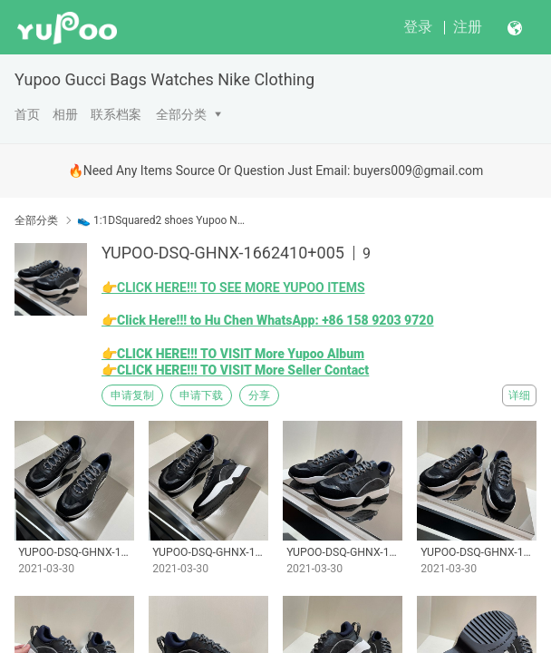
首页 (27, 114)
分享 (259, 395)
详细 (519, 395)
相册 (65, 114)
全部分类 (181, 114)
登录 (417, 26)
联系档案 (116, 114)
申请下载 (201, 395)
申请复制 (132, 395)
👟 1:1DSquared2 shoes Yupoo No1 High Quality (162, 220)
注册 (467, 26)
